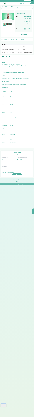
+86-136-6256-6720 (3, 0)
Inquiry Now (23, 34)
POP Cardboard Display (11, 6)
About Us (24, 3)
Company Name (19, 159)
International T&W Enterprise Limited (17, 184)
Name (2, 159)
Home (2, 6)
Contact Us (27, 3)
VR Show (21, 3)
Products (6, 6)
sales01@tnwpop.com (9, 0)
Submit (17, 174)
